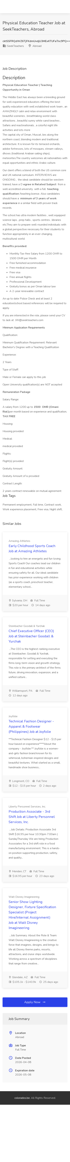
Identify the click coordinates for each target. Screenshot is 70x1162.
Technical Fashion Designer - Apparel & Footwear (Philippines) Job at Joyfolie (31, 726)
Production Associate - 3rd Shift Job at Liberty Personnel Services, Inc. (32, 816)
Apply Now (35, 1002)
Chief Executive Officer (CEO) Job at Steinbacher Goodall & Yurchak (31, 636)
